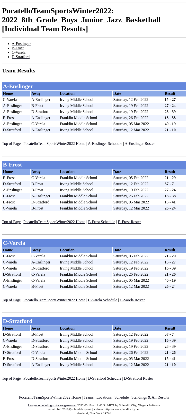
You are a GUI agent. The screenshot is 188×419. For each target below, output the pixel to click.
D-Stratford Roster (138, 378)
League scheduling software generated (52, 405)
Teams (89, 397)
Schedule (122, 397)
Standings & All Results (150, 397)
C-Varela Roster (132, 300)
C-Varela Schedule (102, 300)
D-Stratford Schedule (104, 378)
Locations (104, 397)
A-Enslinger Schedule (105, 143)
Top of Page (11, 143)
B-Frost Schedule (101, 222)
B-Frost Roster (129, 222)
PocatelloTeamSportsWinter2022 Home (54, 143)
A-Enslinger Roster (140, 143)
